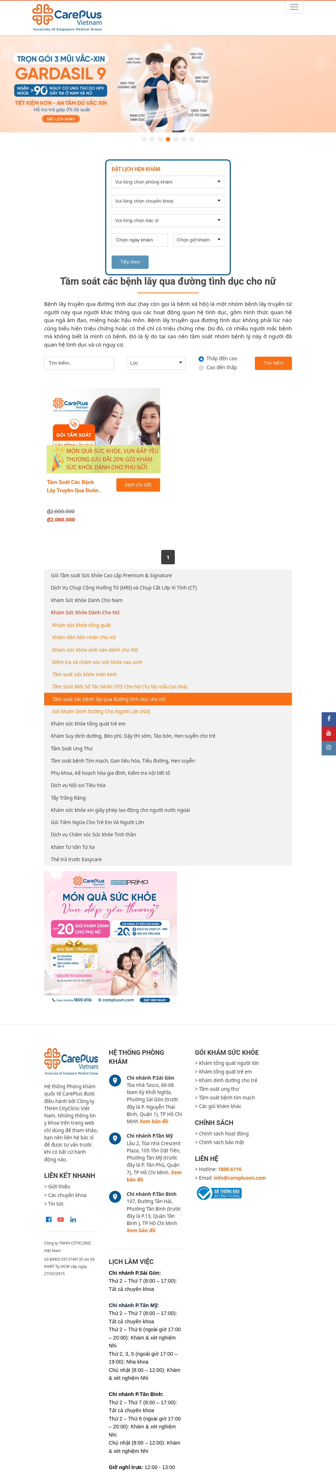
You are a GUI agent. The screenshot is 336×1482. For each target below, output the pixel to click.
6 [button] (184, 139)
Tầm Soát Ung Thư (72, 748)
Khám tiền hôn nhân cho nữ (84, 637)
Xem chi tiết (138, 485)
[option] (168, 84)
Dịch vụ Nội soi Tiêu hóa (78, 785)
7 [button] (192, 139)
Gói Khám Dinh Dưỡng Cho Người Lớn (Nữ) (101, 711)
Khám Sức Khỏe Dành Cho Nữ (85, 612)
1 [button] (144, 139)
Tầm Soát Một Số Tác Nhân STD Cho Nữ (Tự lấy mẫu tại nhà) (119, 686)
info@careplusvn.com (240, 1178)
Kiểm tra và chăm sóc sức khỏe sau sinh (97, 662)
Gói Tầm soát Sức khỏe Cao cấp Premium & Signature (111, 575)
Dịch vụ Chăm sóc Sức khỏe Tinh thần (93, 834)
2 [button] (152, 139)
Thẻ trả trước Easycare (76, 859)
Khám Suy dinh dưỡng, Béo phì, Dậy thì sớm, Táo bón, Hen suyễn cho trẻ (133, 736)
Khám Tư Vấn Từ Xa (73, 847)
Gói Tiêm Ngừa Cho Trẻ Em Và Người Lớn (97, 822)
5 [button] (176, 139)
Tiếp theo (130, 262)
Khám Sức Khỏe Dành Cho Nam (87, 600)
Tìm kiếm (273, 363)
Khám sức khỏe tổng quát (81, 625)
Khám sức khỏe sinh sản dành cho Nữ (95, 650)
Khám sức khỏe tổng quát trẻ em (88, 723)
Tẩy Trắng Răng (68, 798)
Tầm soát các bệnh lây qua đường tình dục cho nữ (108, 699)
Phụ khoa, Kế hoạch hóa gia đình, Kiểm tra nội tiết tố (111, 773)
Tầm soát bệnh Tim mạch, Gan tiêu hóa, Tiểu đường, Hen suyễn (123, 761)
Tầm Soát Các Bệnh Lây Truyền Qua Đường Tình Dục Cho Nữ (74, 490)
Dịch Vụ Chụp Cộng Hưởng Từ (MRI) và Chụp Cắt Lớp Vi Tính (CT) (124, 587)
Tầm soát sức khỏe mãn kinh (84, 674)
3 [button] (160, 139)
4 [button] (168, 139)
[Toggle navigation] (294, 7)
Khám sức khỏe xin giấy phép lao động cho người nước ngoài (120, 810)
